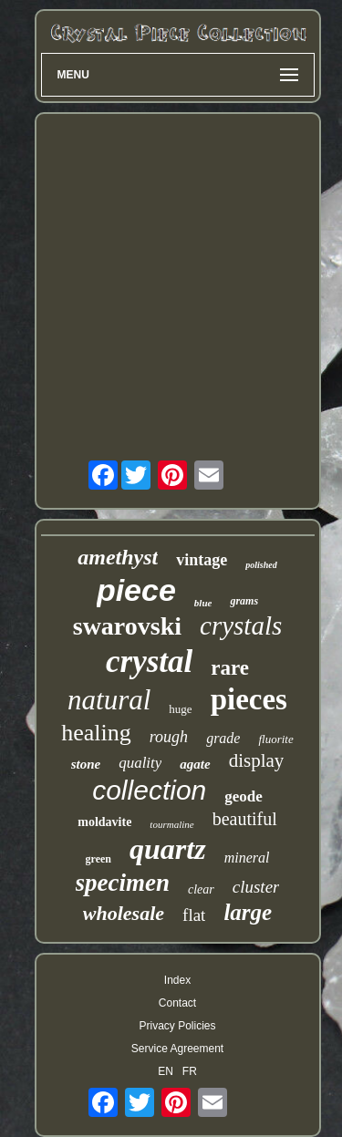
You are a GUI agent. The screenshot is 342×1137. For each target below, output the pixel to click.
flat (193, 915)
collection (149, 790)
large (247, 912)
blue (203, 602)
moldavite (104, 822)
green (98, 859)
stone (86, 764)
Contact (177, 1003)
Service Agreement (177, 1048)
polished (260, 565)
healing (96, 732)
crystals (241, 625)
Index (177, 980)
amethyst (118, 557)
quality (140, 762)
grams (244, 600)
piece (136, 590)
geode (243, 796)
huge (180, 709)
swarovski (127, 626)
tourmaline (171, 824)
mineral (247, 857)
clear (201, 889)
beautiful (244, 819)
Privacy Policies (177, 1025)
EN (165, 1071)
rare (230, 667)
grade (223, 738)
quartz (168, 848)
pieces (249, 699)
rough (169, 737)
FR (189, 1071)
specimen (123, 882)
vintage (201, 560)
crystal (149, 661)
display (257, 760)
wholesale (123, 913)
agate (195, 764)
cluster (256, 886)
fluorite (275, 739)
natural (108, 700)
